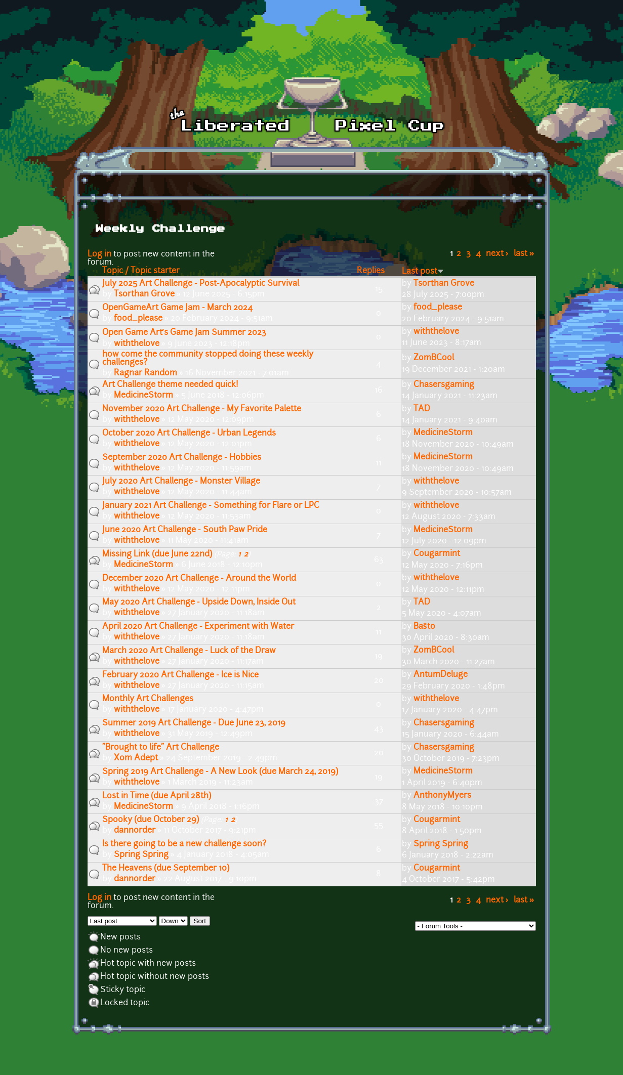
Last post (423, 272)
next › (497, 254)
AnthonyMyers (442, 796)
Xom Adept (136, 758)
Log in (99, 254)
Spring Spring (141, 855)
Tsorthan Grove (144, 294)
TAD (421, 409)
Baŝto (424, 627)
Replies (371, 271)
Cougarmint (436, 554)
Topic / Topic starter (141, 271)
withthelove (136, 344)
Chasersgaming (443, 385)
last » (524, 254)
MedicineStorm (143, 396)
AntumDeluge (440, 675)
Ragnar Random (145, 373)
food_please (138, 319)
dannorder (134, 831)
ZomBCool (433, 358)
